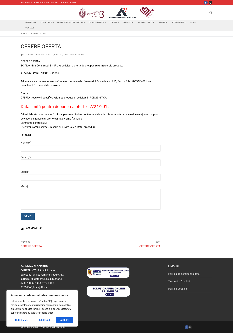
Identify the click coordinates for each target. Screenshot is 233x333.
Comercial (77, 55)
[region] (42, 308)
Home (24, 33)
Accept (64, 320)
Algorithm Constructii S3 (35, 55)
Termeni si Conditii (179, 281)
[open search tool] (210, 12)
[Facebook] (186, 327)
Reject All (44, 320)
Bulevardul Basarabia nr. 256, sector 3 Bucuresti (48, 2)
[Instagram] (210, 3)
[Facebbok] (205, 3)
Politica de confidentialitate (184, 273)
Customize (21, 320)
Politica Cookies (177, 288)
